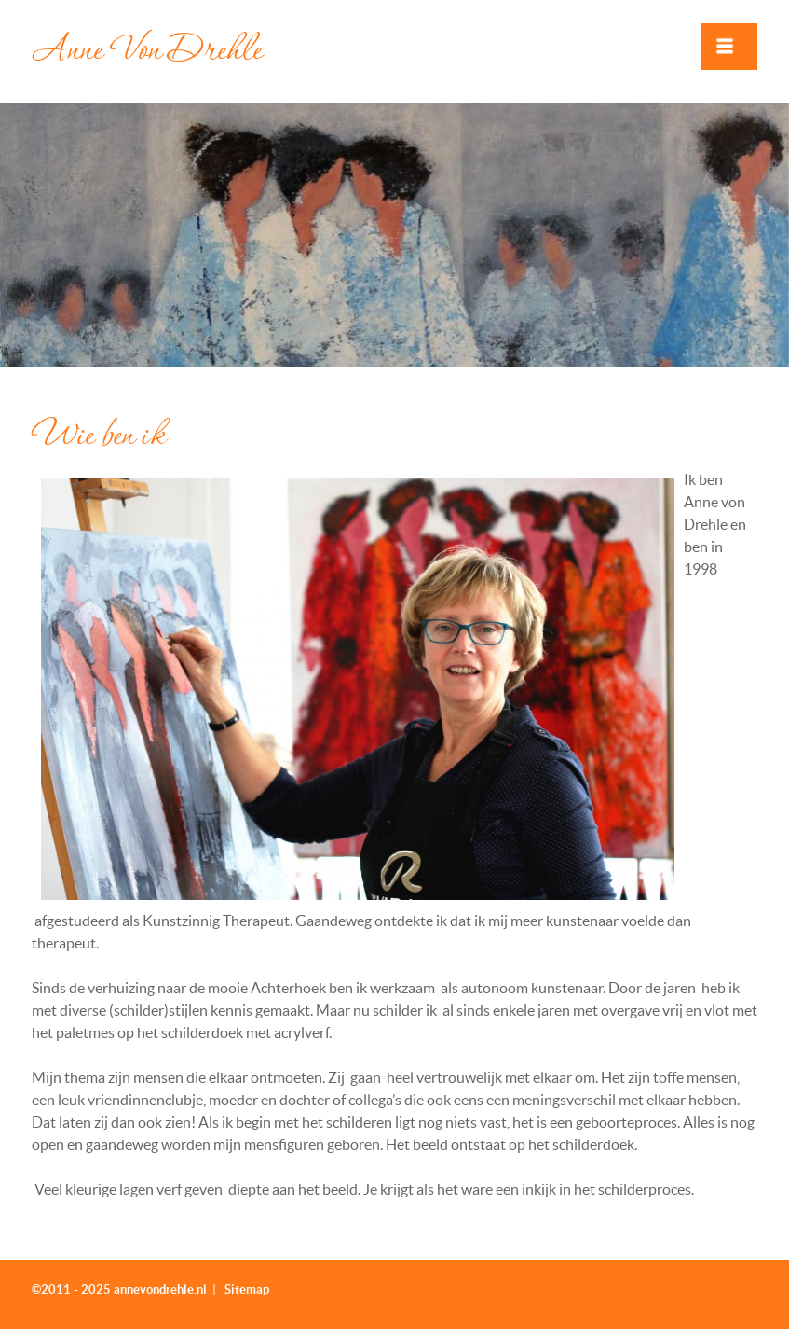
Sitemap (246, 1289)
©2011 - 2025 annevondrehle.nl (119, 1289)
